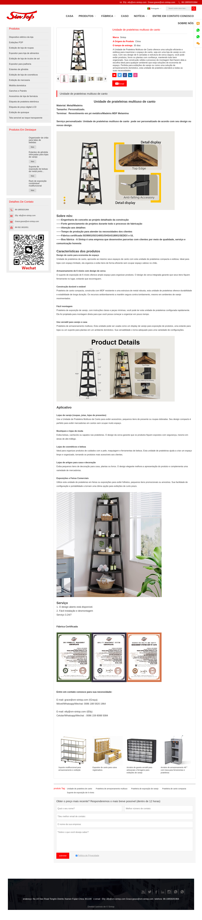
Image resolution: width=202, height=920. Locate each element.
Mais (32, 147)
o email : (97, 901)
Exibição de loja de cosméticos (23, 75)
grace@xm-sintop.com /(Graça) (80, 702)
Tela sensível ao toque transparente (25, 118)
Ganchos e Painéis (18, 91)
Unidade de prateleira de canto (79, 791)
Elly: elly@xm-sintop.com (135, 2)
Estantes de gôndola (18, 69)
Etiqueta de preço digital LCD (22, 107)
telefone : (159, 901)
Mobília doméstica (17, 85)
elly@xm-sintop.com (75, 714)
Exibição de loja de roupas (21, 48)
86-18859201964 (189, 2)
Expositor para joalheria (20, 64)
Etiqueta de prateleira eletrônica (24, 102)
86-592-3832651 (22, 227)
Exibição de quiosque (19, 112)
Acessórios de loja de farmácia (23, 96)
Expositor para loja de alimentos (24, 53)
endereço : (28, 901)
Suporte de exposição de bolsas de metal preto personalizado (38, 169)
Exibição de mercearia (19, 80)
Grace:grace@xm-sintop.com (161, 2)
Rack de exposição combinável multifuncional (37, 183)
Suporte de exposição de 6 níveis (80, 795)
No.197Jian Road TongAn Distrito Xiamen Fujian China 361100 (62, 901)
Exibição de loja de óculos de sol (24, 58)
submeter (63, 858)
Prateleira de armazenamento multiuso (111, 791)
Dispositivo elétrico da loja (21, 37)
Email (119, 83)
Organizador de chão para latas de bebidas (38, 140)
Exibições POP (16, 42)
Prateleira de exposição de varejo (145, 791)
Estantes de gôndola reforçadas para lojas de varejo (38, 154)
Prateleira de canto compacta (174, 791)
